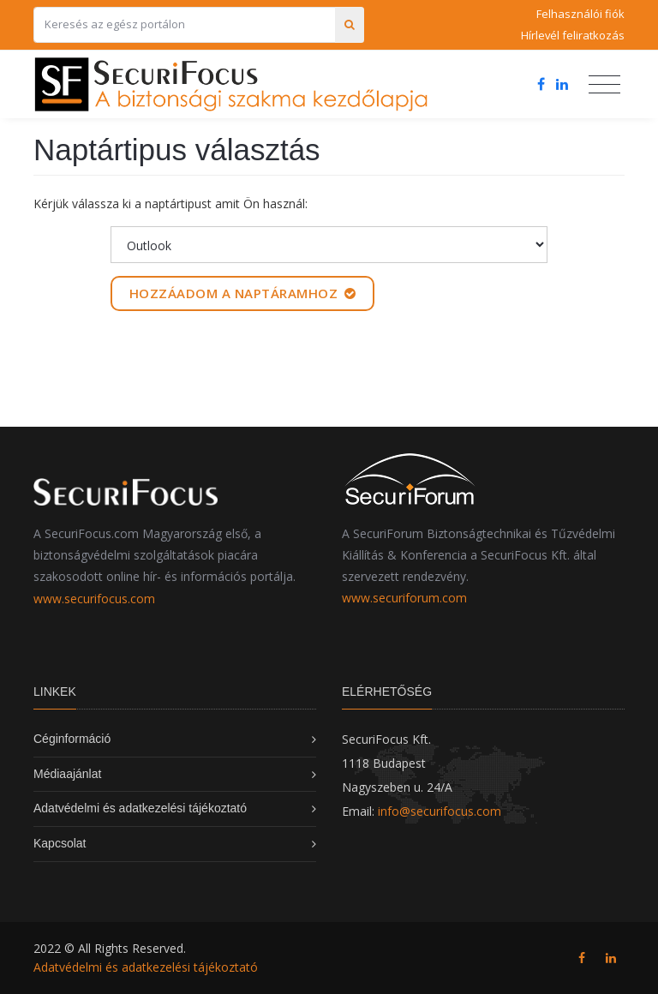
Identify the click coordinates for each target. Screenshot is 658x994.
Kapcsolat (59, 843)
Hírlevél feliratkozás (573, 35)
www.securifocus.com (94, 598)
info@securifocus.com (439, 811)
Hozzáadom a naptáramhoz (242, 293)
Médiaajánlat (67, 774)
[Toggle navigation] (604, 85)
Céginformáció (72, 739)
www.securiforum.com (404, 598)
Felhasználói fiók (580, 13)
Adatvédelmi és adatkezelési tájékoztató (140, 808)
